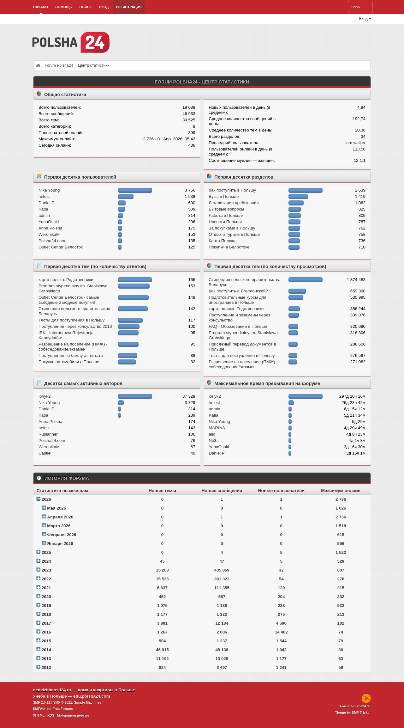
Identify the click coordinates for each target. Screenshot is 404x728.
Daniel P (46, 202)
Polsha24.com (52, 240)
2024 (46, 561)
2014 (46, 649)
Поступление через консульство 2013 (75, 326)
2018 (46, 614)
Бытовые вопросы (226, 209)
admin (44, 215)
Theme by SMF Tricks (352, 712)
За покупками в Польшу (232, 228)
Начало (40, 7)
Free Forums (63, 709)
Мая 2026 (56, 508)
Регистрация (128, 7)
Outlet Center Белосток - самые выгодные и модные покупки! (69, 300)
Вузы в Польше (224, 196)
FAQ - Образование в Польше (238, 326)
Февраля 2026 (61, 534)
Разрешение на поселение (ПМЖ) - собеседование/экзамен (73, 347)
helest (44, 196)
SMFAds (39, 709)
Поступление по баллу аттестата (71, 355)
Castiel (45, 453)
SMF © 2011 (62, 702)
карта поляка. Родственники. (66, 279)
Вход (104, 7)
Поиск (85, 7)
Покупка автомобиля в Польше (69, 361)
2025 (46, 552)
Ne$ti (213, 440)
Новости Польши (225, 221)
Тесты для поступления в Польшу (71, 320)
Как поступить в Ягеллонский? (238, 291)
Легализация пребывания (233, 202)
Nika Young (49, 190)
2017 (46, 623)
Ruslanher (48, 434)
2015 (46, 641)
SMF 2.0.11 (41, 702)
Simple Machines (87, 702)
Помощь (63, 7)
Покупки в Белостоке (229, 247)
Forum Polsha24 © (355, 706)
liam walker (354, 142)
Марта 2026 (58, 525)
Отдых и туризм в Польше (234, 234)
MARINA (217, 427)
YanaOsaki (49, 221)
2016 (46, 632)
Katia (43, 209)
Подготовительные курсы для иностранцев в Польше (237, 300)
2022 (46, 579)
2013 (46, 658)
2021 (46, 587)
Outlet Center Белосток (61, 247)
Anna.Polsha (50, 228)
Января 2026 (60, 543)
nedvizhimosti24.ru (52, 690)
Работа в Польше (226, 215)
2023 (46, 570)
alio (212, 434)
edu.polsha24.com (91, 696)
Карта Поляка (222, 240)
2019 (46, 605)
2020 (46, 596)
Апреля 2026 (60, 517)
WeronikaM (49, 234)
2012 (46, 667)
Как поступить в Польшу (232, 190)
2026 (46, 499)
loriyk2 (45, 396)
